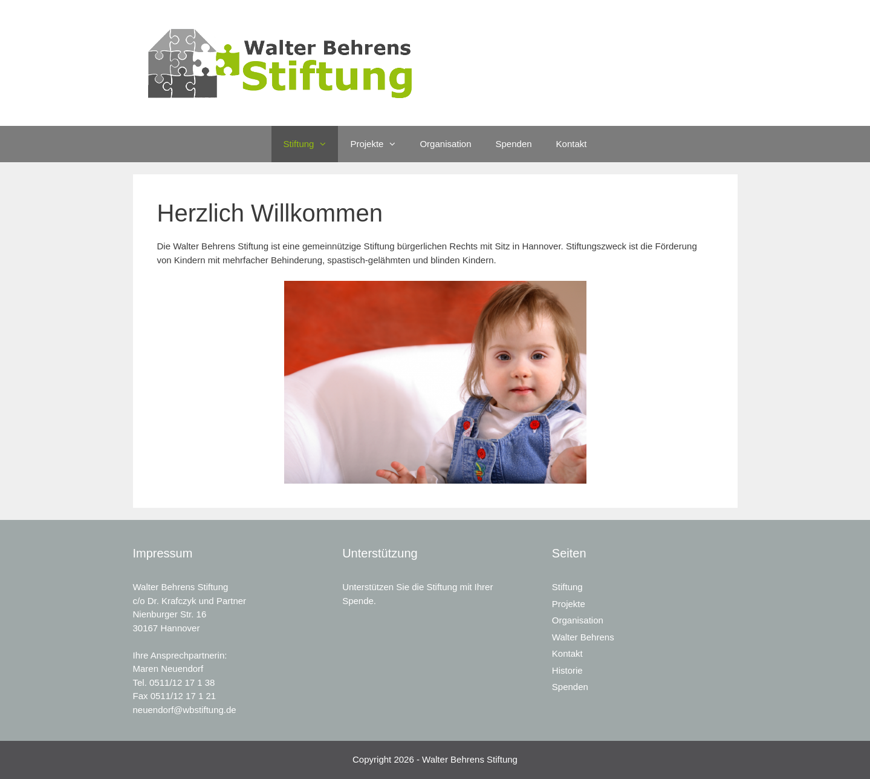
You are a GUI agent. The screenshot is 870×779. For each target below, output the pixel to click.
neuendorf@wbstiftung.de (184, 710)
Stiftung (311, 144)
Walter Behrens (583, 637)
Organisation (445, 144)
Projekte (378, 144)
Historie (567, 670)
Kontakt (571, 144)
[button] (326, 144)
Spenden (514, 144)
